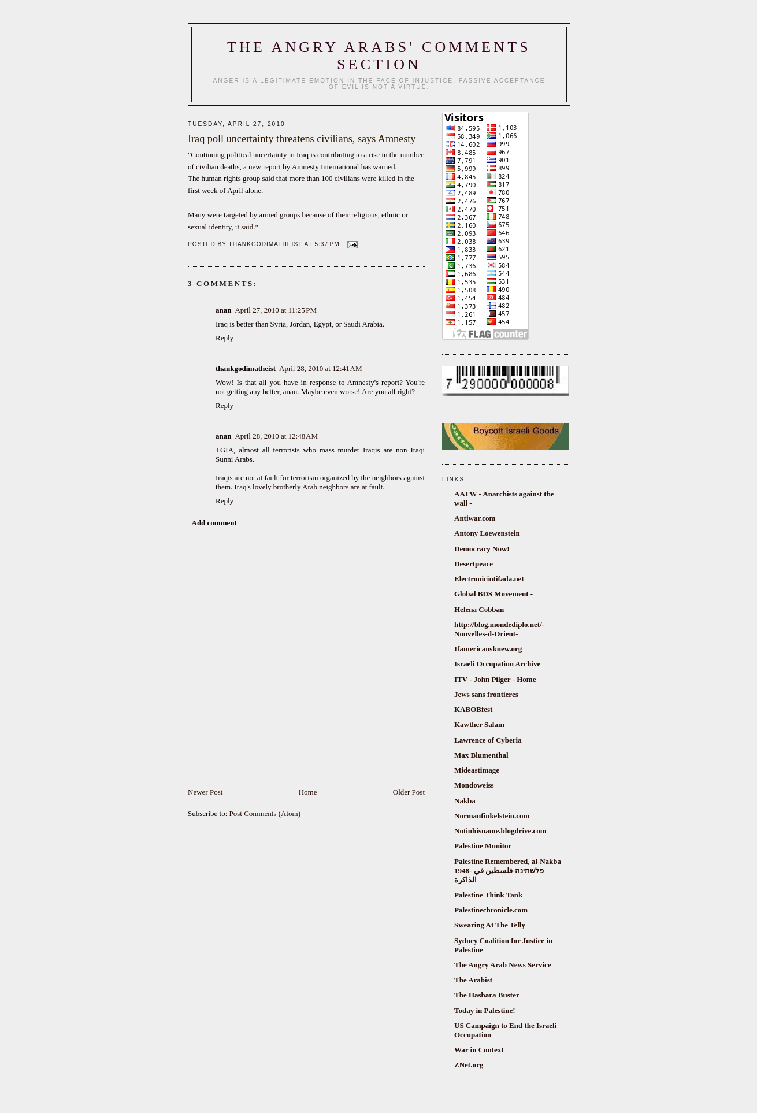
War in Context (479, 1049)
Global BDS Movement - (493, 593)
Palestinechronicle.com (491, 910)
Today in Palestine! (484, 1010)
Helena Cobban (479, 609)
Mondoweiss (474, 785)
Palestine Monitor (482, 845)
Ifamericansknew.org (488, 648)
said (247, 226)
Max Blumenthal (481, 755)
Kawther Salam (479, 724)
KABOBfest (473, 709)
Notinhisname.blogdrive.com (500, 830)
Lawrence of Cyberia (488, 740)
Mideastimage (476, 770)
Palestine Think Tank (488, 895)
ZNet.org (468, 1064)
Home (308, 792)
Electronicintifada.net (489, 578)
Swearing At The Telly (489, 925)
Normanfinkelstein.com (491, 815)
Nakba (465, 800)
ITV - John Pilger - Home (495, 679)
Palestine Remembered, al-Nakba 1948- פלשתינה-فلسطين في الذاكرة (507, 870)
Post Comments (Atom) (265, 813)
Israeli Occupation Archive (497, 663)
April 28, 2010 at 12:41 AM (320, 368)
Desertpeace (473, 563)
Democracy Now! (482, 548)
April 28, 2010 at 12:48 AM (276, 436)
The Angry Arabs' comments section (379, 56)
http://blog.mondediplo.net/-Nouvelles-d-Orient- (499, 629)
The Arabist (473, 979)
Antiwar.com (474, 518)
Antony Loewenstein (487, 533)
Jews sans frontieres (486, 694)
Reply (224, 337)
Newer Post (205, 792)
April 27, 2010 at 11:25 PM (276, 310)
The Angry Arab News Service (502, 964)
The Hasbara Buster (486, 994)
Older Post (409, 792)
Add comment (214, 522)
